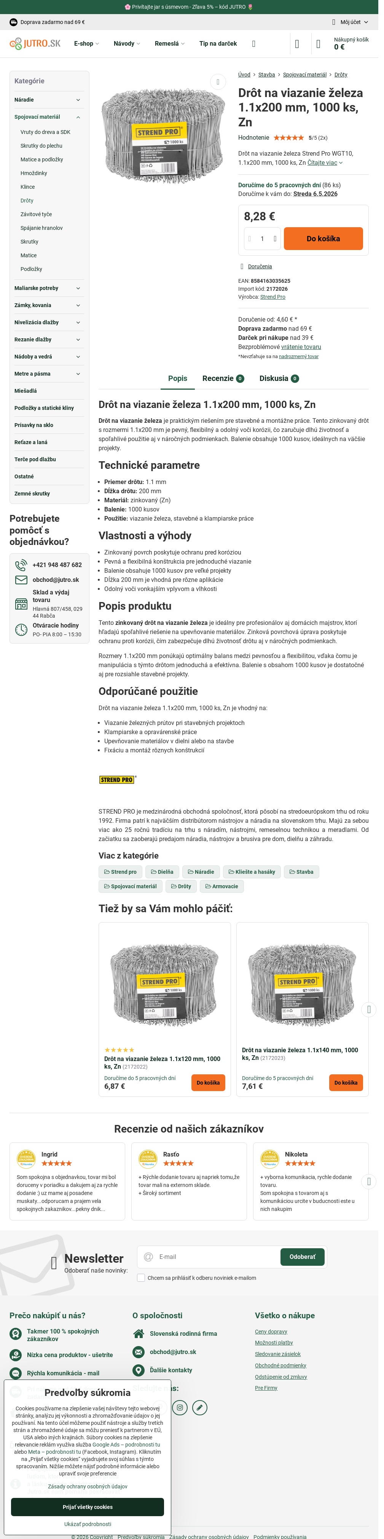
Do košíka (323, 238)
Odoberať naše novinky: (96, 1270)
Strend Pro (272, 297)
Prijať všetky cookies (88, 1507)
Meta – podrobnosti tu (54, 1452)
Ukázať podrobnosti (87, 1524)
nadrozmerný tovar (299, 356)
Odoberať (302, 1256)
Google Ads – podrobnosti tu (126, 1445)
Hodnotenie (253, 137)
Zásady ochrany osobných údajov (87, 1486)
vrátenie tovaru (301, 346)
